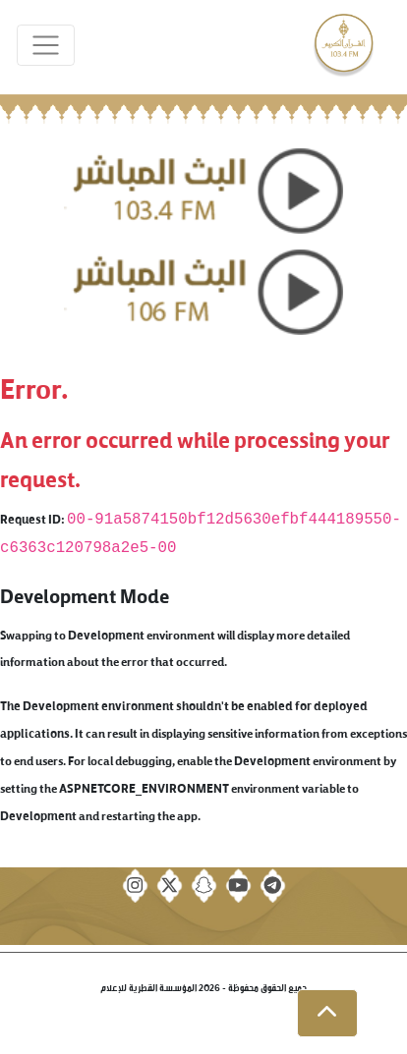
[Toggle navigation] (46, 46)
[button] (327, 1013)
